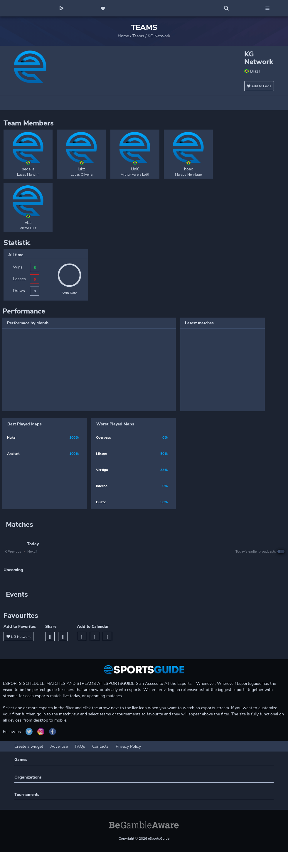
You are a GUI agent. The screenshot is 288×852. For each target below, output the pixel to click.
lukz (81, 169)
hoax (188, 169)
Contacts (100, 746)
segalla (28, 169)
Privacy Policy (128, 746)
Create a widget (28, 746)
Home (123, 36)
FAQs (80, 746)
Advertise (59, 746)
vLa (28, 222)
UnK (135, 169)
